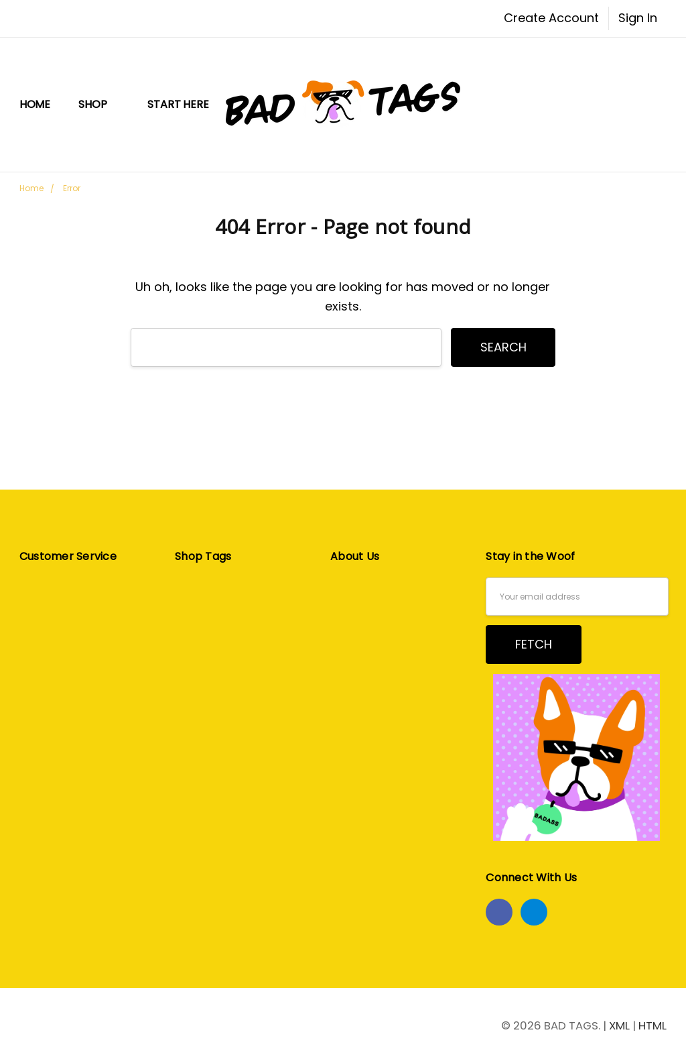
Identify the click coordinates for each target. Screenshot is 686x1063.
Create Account (551, 17)
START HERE (177, 104)
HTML (652, 1025)
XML (619, 1025)
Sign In (637, 17)
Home (34, 104)
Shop (98, 104)
